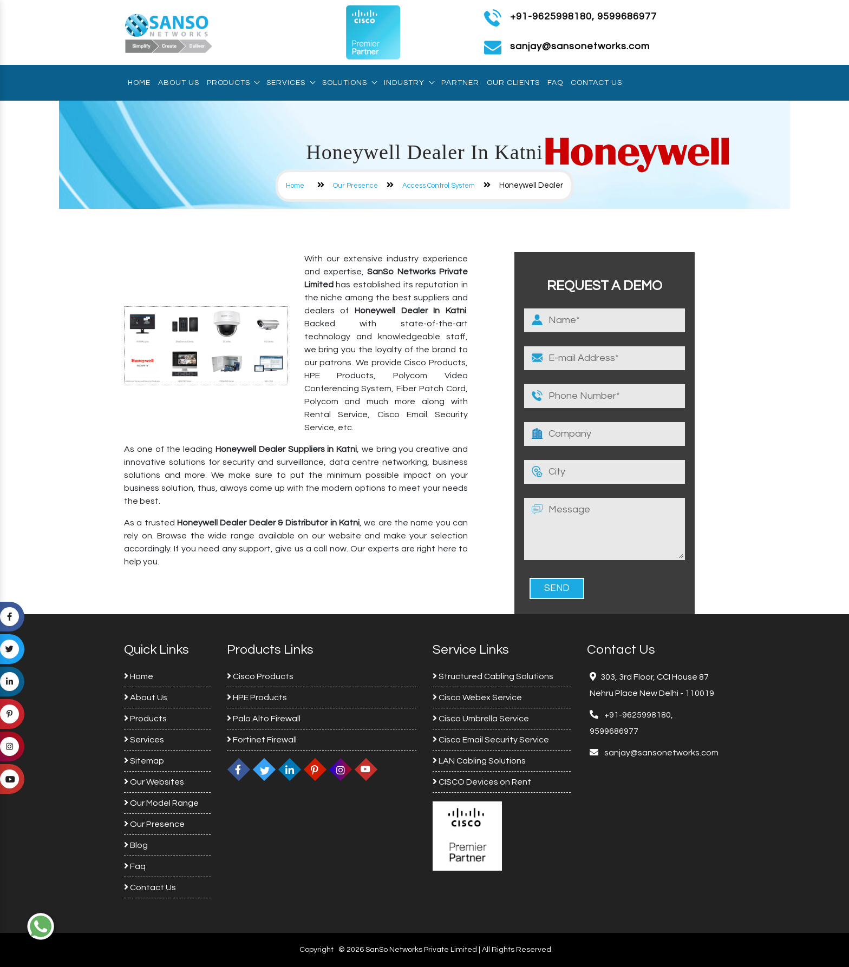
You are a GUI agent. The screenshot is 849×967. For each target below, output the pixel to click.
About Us (178, 83)
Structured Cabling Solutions (493, 676)
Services (290, 83)
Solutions (349, 83)
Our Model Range (161, 803)
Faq (555, 83)
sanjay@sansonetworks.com (661, 752)
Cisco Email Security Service (491, 739)
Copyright (316, 949)
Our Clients (513, 83)
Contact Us (596, 83)
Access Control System (438, 185)
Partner (460, 83)
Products (233, 83)
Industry (409, 83)
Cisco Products (260, 676)
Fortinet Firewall (262, 739)
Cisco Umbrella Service (481, 718)
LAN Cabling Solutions (479, 761)
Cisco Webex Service (477, 697)
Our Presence (355, 185)
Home (139, 83)
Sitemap (144, 761)
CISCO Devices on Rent (482, 782)
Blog (136, 845)
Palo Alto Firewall (264, 718)
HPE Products (257, 697)
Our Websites (154, 782)
